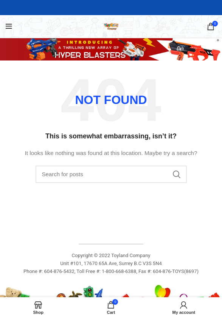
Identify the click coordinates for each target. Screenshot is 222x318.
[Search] (111, 174)
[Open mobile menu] (9, 26)
